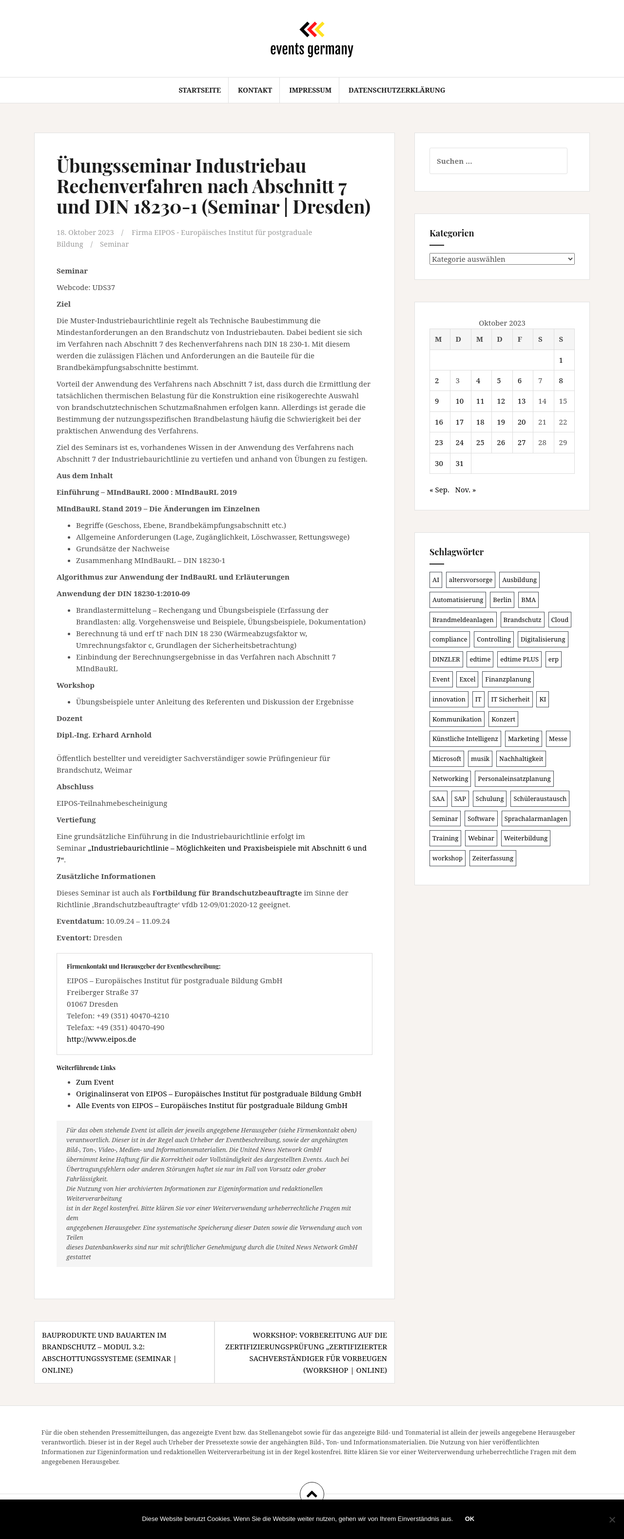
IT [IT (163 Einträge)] (478, 699)
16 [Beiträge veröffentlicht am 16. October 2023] (439, 422)
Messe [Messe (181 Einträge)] (558, 738)
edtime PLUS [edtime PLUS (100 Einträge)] (519, 659)
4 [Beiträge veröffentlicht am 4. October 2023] (478, 380)
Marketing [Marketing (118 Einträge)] (523, 738)
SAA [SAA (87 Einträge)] (438, 798)
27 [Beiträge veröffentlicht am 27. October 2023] (522, 442)
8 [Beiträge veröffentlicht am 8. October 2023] (561, 380)
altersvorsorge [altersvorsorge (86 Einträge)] (470, 579)
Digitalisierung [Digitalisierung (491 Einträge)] (543, 639)
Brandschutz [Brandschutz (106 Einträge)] (523, 619)
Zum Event (95, 1081)
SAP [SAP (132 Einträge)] (460, 798)
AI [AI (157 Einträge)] (435, 579)
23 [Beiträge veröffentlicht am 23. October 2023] (439, 442)
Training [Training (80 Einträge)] (445, 838)
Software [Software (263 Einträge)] (481, 818)
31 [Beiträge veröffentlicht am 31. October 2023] (459, 463)
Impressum (310, 90)
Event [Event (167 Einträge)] (441, 679)
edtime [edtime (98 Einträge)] (479, 659)
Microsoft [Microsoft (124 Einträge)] (446, 758)
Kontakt (255, 90)
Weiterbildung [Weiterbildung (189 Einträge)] (525, 838)
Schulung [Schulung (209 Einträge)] (490, 798)
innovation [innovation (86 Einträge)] (449, 699)
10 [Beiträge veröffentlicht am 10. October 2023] (459, 401)
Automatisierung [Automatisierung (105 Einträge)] (457, 599)
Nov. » (465, 489)
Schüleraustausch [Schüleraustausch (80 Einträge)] (539, 798)
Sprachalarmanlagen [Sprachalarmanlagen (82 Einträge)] (536, 818)
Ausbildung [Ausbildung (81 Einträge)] (519, 579)
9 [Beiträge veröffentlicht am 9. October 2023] (437, 401)
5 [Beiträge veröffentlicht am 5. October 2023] (499, 380)
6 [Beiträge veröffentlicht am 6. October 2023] (520, 380)
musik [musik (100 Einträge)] (480, 758)
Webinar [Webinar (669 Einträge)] (481, 838)
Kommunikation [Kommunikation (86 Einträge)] (457, 719)
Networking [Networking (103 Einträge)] (450, 778)
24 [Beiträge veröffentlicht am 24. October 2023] (459, 442)
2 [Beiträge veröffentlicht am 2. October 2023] (437, 380)
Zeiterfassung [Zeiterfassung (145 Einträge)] (492, 858)
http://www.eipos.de (101, 1038)
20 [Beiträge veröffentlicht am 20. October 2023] (522, 422)
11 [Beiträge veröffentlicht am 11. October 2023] (480, 401)
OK (470, 1519)
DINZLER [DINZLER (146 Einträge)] (446, 659)
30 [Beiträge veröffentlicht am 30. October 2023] (439, 463)
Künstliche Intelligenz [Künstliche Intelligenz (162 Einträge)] (465, 738)
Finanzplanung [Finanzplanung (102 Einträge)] (508, 679)
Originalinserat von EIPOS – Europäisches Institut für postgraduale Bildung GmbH (219, 1093)
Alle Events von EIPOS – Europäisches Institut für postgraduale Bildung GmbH (212, 1105)
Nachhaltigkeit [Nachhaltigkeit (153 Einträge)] (521, 758)
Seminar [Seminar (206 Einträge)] (445, 818)
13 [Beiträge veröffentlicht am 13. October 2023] (522, 401)
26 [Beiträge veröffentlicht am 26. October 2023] (501, 442)
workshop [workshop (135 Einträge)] (447, 858)
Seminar (115, 244)
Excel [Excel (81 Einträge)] (467, 679)
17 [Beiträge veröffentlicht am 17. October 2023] (459, 422)
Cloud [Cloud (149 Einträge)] (560, 619)
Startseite (199, 90)
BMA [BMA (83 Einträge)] (528, 599)
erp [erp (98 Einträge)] (553, 659)
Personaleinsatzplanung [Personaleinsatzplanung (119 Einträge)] (514, 778)
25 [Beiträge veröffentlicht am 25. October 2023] (480, 442)
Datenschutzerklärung (397, 90)
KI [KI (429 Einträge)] (542, 699)
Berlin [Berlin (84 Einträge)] (502, 599)
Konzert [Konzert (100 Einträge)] (503, 719)
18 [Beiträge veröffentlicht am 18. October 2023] (480, 422)
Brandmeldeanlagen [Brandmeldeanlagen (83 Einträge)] (463, 619)
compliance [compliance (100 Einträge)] (449, 639)
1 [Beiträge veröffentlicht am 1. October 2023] (561, 360)
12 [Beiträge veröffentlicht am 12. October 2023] (501, 401)
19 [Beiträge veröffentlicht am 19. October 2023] (501, 422)
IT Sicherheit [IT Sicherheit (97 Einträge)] (510, 699)
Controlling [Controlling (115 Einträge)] (494, 639)
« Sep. (439, 489)
